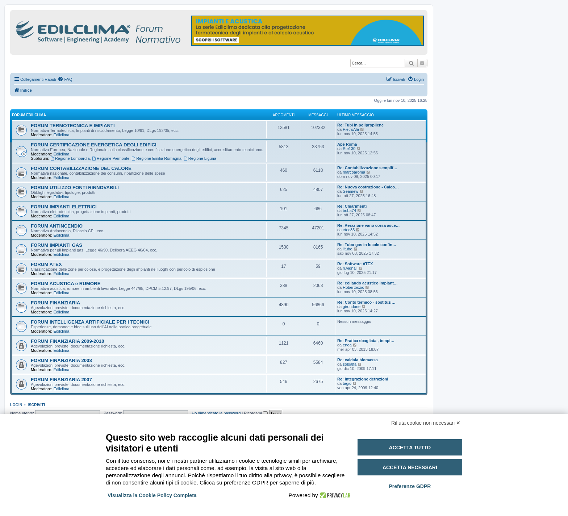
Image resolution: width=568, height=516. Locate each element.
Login (16, 405)
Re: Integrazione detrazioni (362, 379)
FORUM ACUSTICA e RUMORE (65, 283)
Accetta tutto (410, 447)
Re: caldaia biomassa (357, 360)
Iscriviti (36, 405)
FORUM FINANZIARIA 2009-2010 (67, 341)
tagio (347, 383)
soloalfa (349, 364)
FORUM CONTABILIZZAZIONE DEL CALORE (81, 168)
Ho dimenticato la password (216, 413)
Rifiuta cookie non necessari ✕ (425, 423)
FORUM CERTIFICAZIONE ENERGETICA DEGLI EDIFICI (93, 144)
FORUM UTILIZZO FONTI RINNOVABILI (75, 187)
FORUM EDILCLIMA (29, 115)
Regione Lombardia (70, 158)
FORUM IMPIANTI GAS (56, 245)
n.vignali (350, 268)
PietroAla (351, 129)
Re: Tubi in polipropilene (360, 125)
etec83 (349, 230)
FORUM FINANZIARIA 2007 (61, 379)
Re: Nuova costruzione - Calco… (368, 187)
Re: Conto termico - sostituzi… (366, 302)
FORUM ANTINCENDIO (57, 226)
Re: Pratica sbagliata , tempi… (365, 340)
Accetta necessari (410, 467)
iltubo (347, 249)
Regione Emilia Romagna (156, 158)
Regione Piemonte (110, 158)
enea (347, 345)
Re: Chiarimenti (352, 206)
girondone (351, 306)
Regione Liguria (200, 158)
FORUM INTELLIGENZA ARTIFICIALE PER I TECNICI (90, 322)
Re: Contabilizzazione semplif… (367, 168)
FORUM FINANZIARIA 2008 (61, 360)
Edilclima (61, 135)
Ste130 (349, 148)
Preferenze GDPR (410, 486)
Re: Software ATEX (355, 264)
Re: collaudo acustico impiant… (367, 283)
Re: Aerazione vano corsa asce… (368, 225)
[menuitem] (65, 79)
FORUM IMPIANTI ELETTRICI (64, 206)
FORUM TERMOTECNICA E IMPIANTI (73, 125)
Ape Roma (347, 144)
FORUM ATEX (46, 264)
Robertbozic (353, 287)
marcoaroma (354, 172)
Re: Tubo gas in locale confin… (366, 244)
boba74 (349, 210)
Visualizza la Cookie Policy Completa (152, 495)
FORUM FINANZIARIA (55, 302)
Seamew (350, 191)
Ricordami (256, 413)
